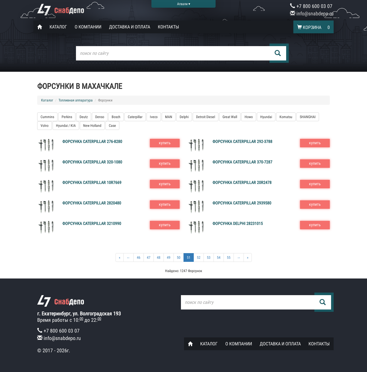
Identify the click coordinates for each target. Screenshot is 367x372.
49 (168, 257)
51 (188, 257)
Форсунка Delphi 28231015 (238, 223)
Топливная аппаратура (76, 100)
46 (138, 257)
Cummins (47, 117)
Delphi (184, 117)
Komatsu (285, 117)
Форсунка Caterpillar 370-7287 (242, 162)
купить (165, 142)
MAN (168, 117)
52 (198, 257)
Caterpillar (135, 117)
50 (178, 257)
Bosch (116, 117)
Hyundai (266, 117)
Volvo (45, 125)
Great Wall (230, 117)
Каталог (58, 26)
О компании (88, 26)
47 (148, 257)
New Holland (92, 125)
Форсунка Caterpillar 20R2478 (242, 182)
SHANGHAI (308, 117)
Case (112, 125)
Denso (99, 117)
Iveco (154, 117)
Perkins (67, 117)
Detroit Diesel (205, 117)
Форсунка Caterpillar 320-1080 (92, 162)
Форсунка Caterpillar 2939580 (242, 203)
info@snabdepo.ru (312, 14)
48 (158, 257)
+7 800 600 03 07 (311, 6)
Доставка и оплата (129, 26)
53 (208, 257)
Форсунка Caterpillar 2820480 (91, 203)
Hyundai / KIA (66, 125)
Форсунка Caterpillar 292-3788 (242, 141)
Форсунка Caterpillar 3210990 (91, 223)
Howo (249, 117)
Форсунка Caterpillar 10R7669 (91, 182)
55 (228, 257)
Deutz (84, 117)
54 (218, 257)
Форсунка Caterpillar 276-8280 (92, 141)
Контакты (168, 26)
